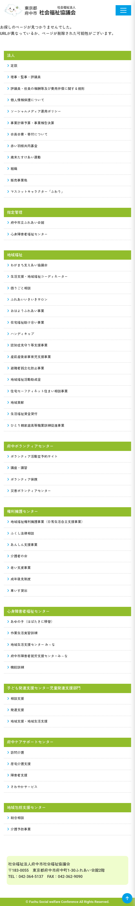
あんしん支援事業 (22, 545)
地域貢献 (15, 402)
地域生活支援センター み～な (31, 645)
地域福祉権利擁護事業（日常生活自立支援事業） (46, 522)
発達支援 (15, 710)
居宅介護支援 (19, 764)
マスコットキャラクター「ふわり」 (36, 192)
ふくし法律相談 (20, 533)
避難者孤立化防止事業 (25, 368)
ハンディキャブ (20, 334)
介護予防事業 (19, 829)
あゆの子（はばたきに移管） (31, 622)
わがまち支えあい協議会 (27, 265)
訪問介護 (15, 752)
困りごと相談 (19, 288)
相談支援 (15, 699)
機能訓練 (15, 667)
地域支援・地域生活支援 (27, 721)
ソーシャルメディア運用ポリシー (34, 111)
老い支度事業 (19, 568)
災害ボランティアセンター (29, 491)
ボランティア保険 (22, 479)
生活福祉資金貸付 (22, 414)
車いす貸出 (17, 591)
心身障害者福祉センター (27, 234)
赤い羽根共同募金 (22, 146)
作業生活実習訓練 (22, 633)
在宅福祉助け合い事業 (25, 322)
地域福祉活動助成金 (24, 380)
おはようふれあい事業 (25, 311)
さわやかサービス (22, 787)
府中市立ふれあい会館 (25, 223)
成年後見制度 (19, 579)
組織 (12, 169)
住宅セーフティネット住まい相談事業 (37, 391)
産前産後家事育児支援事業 (29, 357)
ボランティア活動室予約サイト (32, 456)
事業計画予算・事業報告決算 (31, 123)
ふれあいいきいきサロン (27, 299)
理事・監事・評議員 (24, 77)
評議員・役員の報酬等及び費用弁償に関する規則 (46, 89)
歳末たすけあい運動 (24, 157)
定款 (12, 66)
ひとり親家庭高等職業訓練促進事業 (36, 425)
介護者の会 (17, 556)
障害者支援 (17, 775)
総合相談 (15, 818)
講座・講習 (17, 468)
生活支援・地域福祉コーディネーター (37, 277)
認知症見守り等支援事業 (27, 345)
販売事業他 (17, 180)
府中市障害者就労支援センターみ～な (37, 656)
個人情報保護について (25, 100)
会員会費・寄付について (27, 134)
